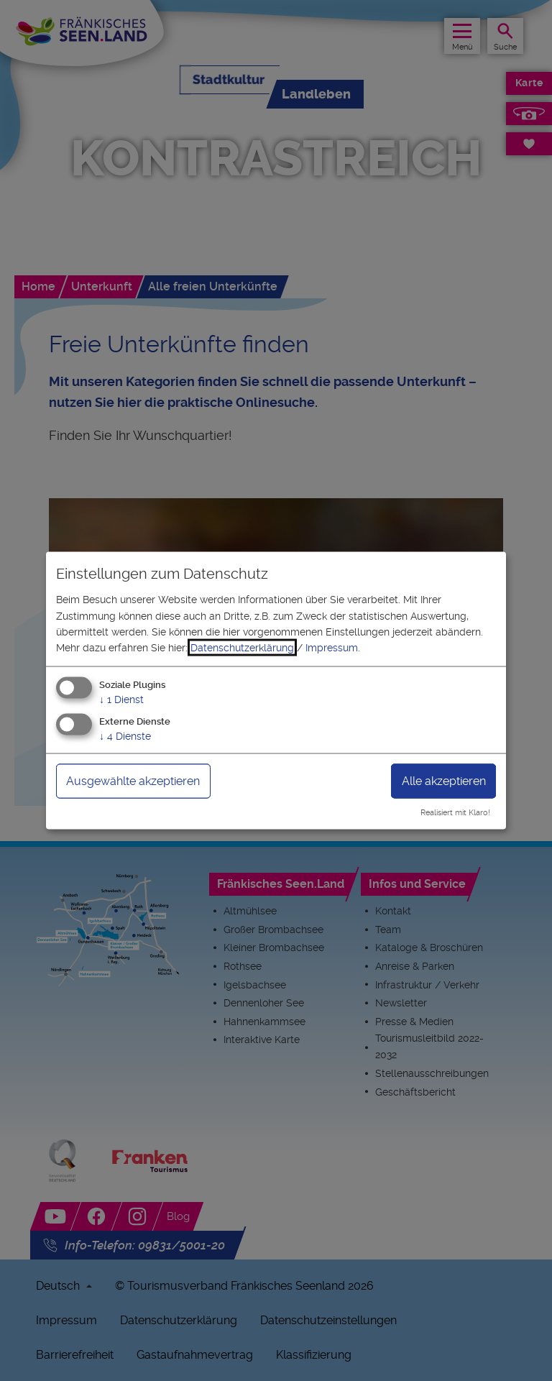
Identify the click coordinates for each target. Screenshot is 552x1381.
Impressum (331, 647)
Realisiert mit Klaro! (455, 812)
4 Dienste (125, 735)
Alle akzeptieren (444, 780)
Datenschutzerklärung (242, 647)
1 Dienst (121, 699)
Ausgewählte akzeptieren (133, 780)
